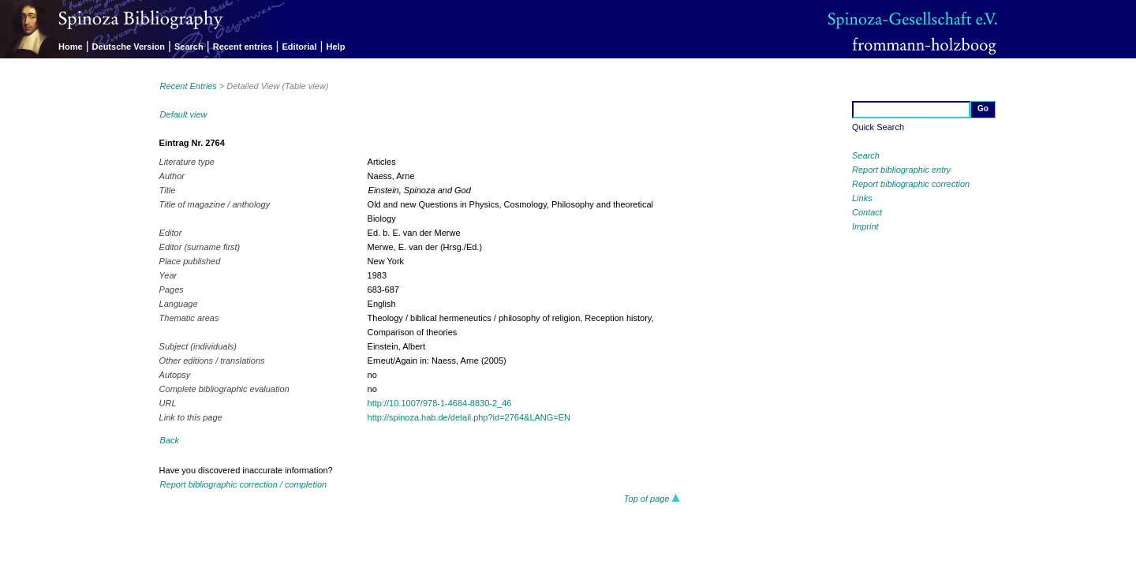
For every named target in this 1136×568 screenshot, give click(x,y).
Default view (183, 114)
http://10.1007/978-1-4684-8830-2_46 (440, 403)
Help (336, 46)
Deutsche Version (128, 46)
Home (70, 46)
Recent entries (243, 46)
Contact (867, 212)
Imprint (865, 226)
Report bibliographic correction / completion (243, 484)
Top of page (652, 498)
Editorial (299, 46)
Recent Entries (188, 86)
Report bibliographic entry (901, 169)
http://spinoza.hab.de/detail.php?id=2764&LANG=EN (469, 417)
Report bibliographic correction (911, 184)
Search (189, 46)
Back (169, 440)
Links (862, 198)
